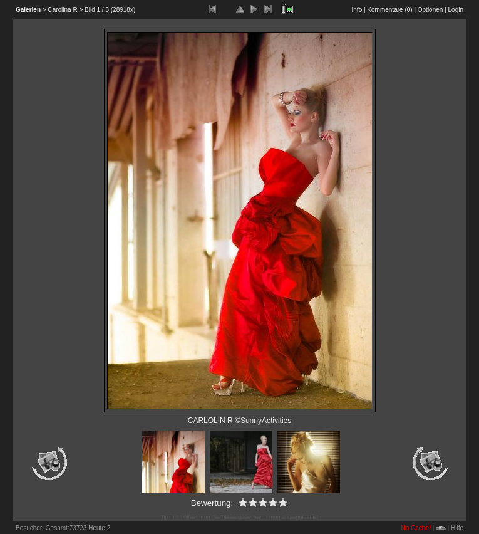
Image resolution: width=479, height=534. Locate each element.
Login (455, 9)
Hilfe (457, 528)
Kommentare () (389, 9)
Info (357, 9)
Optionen (430, 9)
